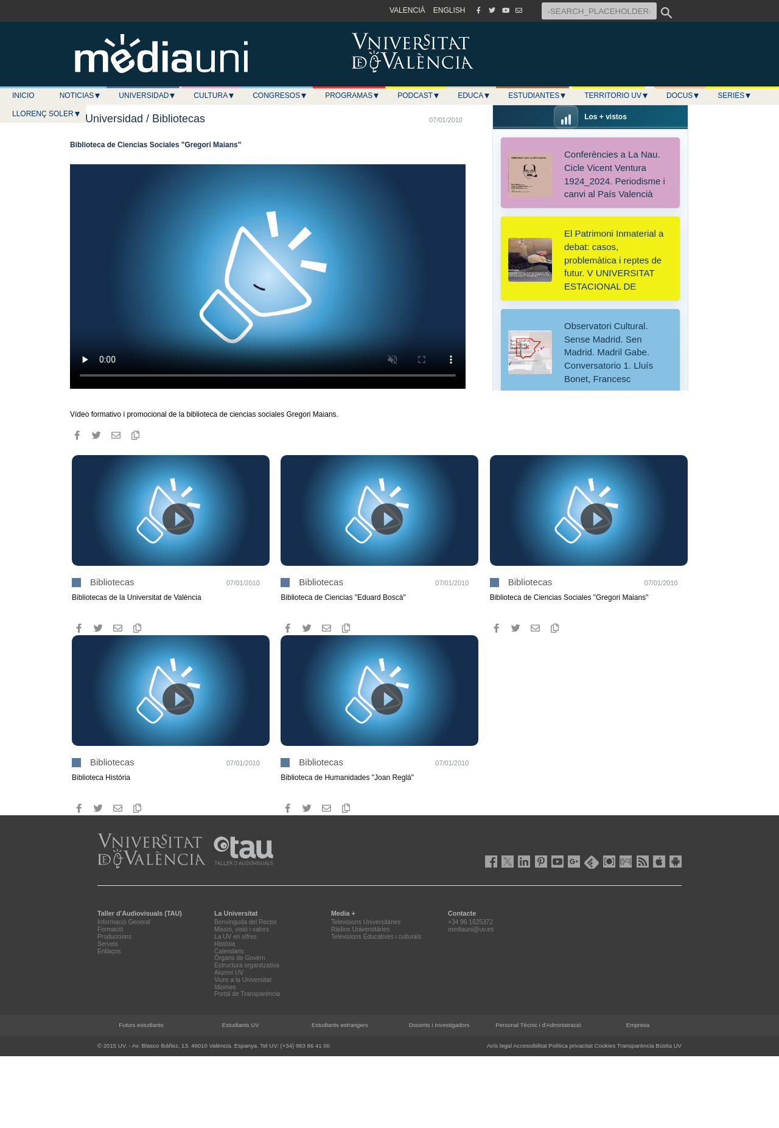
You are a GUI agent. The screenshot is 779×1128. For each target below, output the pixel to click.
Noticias (81, 95)
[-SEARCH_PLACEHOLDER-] (599, 10)
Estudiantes (537, 95)
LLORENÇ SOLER (46, 114)
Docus (683, 95)
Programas (352, 95)
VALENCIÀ (407, 10)
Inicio (23, 95)
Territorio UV (616, 95)
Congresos (280, 95)
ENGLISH (449, 10)
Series (735, 95)
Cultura (214, 95)
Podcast (418, 95)
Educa (474, 95)
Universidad (147, 95)
